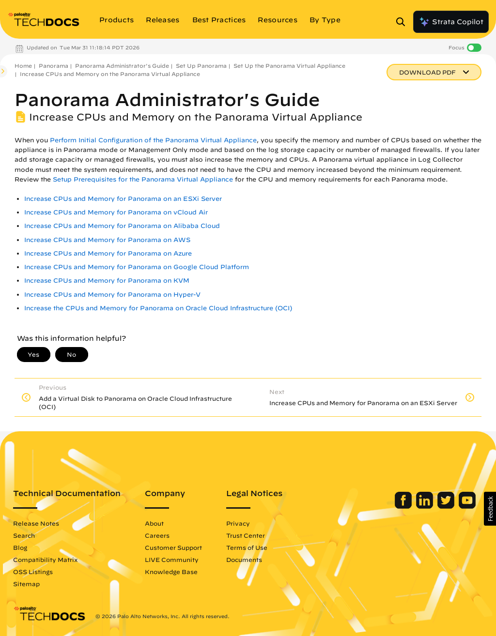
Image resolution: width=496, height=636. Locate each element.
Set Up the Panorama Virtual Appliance (289, 65)
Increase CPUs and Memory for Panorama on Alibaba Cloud (122, 225)
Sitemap (26, 583)
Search (24, 535)
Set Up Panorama (201, 65)
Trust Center (245, 535)
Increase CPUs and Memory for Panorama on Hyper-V (112, 294)
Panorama (53, 65)
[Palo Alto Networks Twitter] (446, 506)
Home (23, 65)
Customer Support (173, 547)
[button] (490, 509)
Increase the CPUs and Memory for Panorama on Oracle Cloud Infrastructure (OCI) (158, 308)
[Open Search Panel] (403, 21)
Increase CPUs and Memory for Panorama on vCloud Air (116, 212)
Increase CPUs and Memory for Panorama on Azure (108, 253)
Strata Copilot (450, 22)
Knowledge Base (171, 571)
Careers (157, 535)
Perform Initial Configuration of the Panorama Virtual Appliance (153, 140)
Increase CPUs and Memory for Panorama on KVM (106, 280)
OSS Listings (33, 571)
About (154, 523)
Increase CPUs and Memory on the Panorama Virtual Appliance (110, 74)
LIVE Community (172, 559)
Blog (20, 547)
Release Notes (36, 523)
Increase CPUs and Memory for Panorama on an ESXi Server (123, 198)
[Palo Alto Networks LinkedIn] (425, 506)
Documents (244, 559)
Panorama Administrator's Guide (122, 65)
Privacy (238, 523)
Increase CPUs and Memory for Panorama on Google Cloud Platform (136, 267)
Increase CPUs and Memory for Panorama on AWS (107, 239)
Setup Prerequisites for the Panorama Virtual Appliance (143, 179)
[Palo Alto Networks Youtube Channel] (467, 506)
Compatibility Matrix (45, 559)
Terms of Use (246, 547)
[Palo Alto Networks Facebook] (404, 506)
